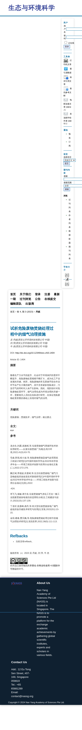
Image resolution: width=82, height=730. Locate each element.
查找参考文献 (68, 92)
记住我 (71, 43)
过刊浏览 (25, 299)
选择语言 (67, 157)
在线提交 (50, 299)
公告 (38, 299)
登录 (38, 294)
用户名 (65, 29)
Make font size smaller (67, 274)
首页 (13, 294)
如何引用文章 (68, 80)
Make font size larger (67, 283)
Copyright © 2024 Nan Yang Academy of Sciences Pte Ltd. (36, 702)
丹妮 (38, 312)
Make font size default (67, 279)
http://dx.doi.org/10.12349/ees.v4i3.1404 (35, 353)
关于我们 (25, 294)
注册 (47, 294)
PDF (12, 430)
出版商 (29, 303)
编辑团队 (16, 303)
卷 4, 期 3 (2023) (25, 312)
